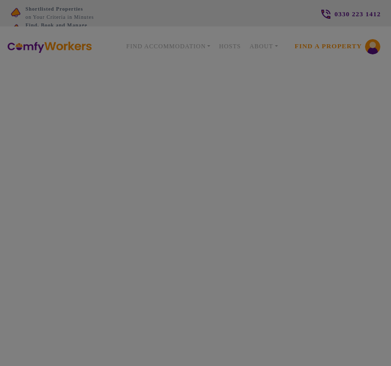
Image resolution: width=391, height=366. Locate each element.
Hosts (230, 46)
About (261, 46)
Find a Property (328, 46)
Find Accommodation (166, 46)
